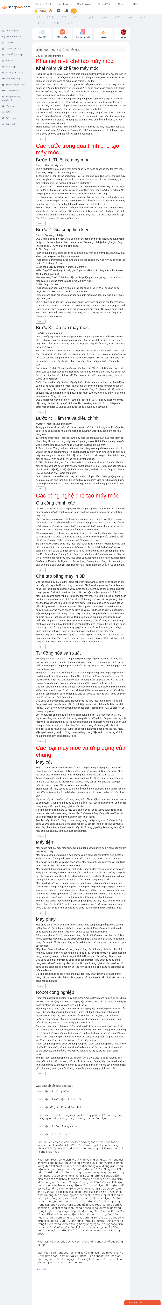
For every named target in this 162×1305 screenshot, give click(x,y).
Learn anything (46, 49)
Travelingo (9, 106)
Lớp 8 (129, 17)
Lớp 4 (76, 17)
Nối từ (7, 112)
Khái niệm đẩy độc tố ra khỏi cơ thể (59, 1107)
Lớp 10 (41, 23)
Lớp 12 (69, 23)
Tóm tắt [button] (40, 139)
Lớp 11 (55, 23)
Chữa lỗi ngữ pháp (12, 54)
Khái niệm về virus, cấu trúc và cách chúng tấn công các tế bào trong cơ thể (80, 1243)
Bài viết (7, 60)
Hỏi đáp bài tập (11, 36)
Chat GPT (9, 42)
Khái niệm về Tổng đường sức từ (57, 1126)
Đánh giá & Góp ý (12, 72)
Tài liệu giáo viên (11, 48)
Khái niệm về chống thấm (53, 1091)
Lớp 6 (103, 17)
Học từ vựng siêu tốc (13, 84)
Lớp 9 (142, 17)
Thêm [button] (136, 4)
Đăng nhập (9, 124)
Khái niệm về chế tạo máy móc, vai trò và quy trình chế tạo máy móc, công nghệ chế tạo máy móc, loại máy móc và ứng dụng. (80, 1116)
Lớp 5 (90, 17)
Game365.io (104, 4)
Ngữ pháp (9, 66)
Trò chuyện (64, 4)
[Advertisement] (146, 72)
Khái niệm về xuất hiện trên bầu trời (59, 1099)
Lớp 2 (50, 17)
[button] (75, 11)
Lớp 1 (37, 17)
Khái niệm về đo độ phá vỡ (54, 1134)
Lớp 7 (116, 17)
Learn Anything (11, 78)
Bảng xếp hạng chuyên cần (11, 98)
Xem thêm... (42, 1269)
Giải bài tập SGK (42, 4)
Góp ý (121, 4)
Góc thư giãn (84, 4)
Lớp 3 (63, 17)
